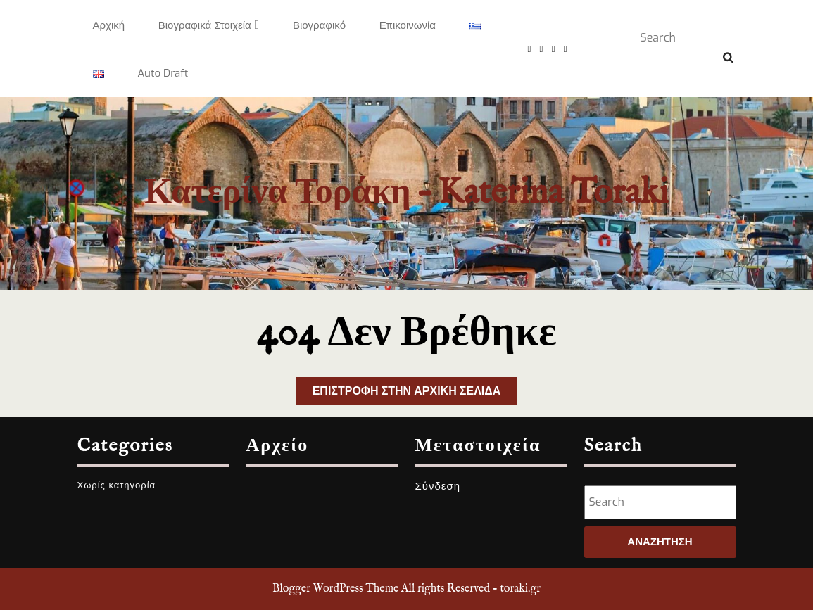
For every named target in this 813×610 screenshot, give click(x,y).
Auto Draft (162, 73)
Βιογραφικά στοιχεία (204, 25)
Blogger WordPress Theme (335, 589)
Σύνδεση (438, 486)
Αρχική (109, 25)
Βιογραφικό (319, 25)
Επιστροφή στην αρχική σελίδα (415, 393)
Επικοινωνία (407, 25)
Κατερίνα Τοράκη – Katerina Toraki (406, 193)
